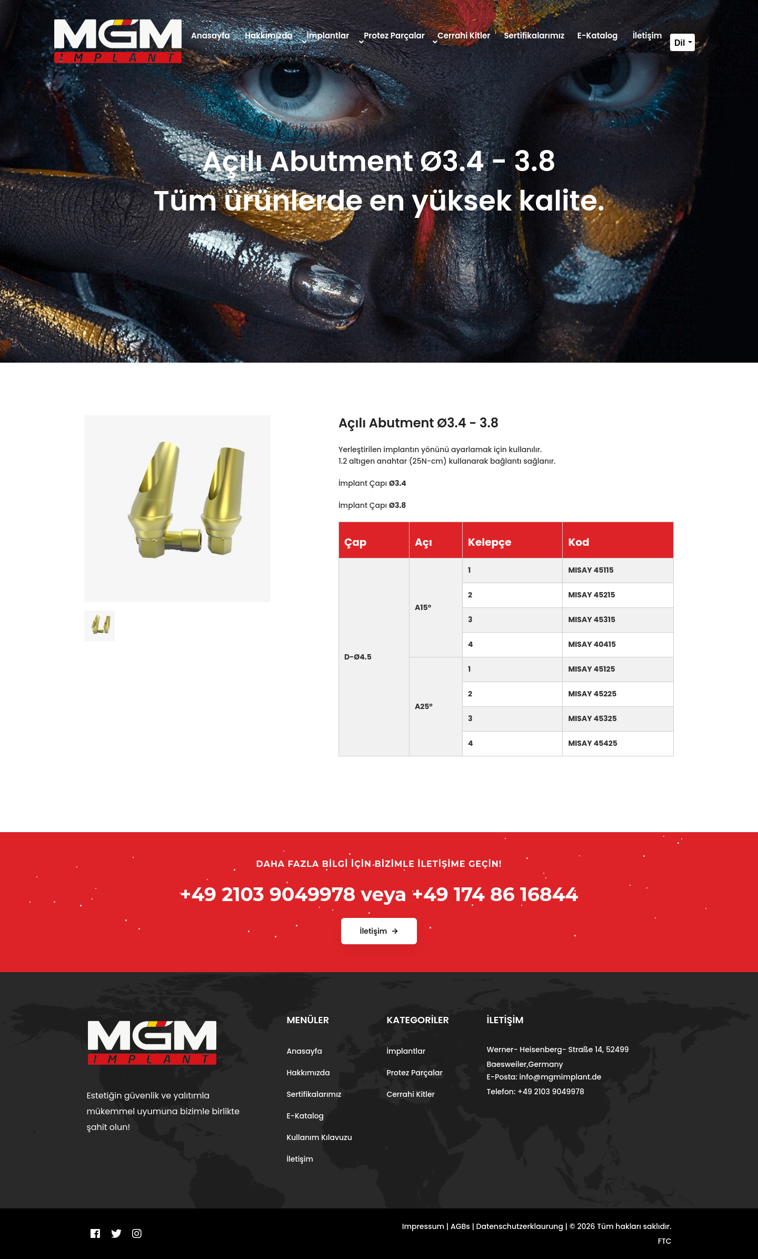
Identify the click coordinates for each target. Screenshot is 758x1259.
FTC (665, 1241)
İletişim (299, 1159)
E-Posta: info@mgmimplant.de (543, 1077)
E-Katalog (305, 1116)
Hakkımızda (308, 1072)
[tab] (99, 621)
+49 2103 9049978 (268, 894)
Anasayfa (304, 1051)
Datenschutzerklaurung (519, 1226)
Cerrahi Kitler (410, 1094)
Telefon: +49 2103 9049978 (535, 1091)
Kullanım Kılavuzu (319, 1137)
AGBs (460, 1226)
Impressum (423, 1226)
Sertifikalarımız (313, 1094)
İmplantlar (405, 1051)
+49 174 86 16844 (495, 894)
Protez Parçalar (414, 1072)
